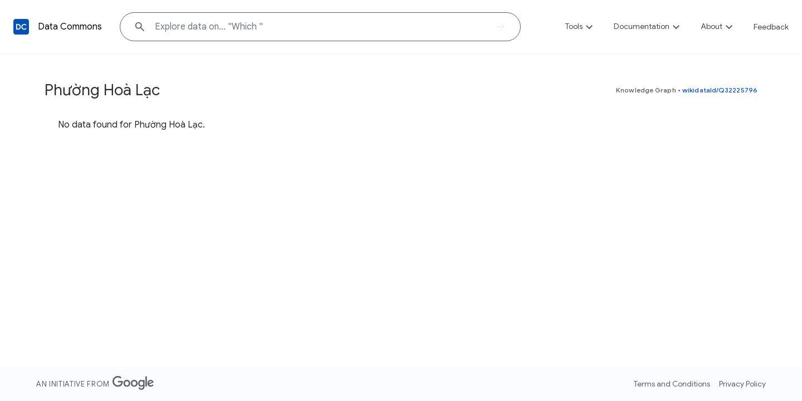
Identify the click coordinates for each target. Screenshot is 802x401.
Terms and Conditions (672, 384)
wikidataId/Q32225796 (719, 90)
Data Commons (70, 26)
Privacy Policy (742, 384)
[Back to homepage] (21, 27)
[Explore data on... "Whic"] (320, 27)
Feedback (771, 27)
